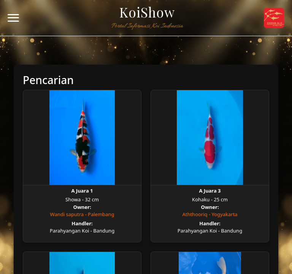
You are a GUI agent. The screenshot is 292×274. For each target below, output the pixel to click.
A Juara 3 (210, 190)
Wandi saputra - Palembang (82, 214)
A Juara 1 (82, 190)
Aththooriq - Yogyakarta (209, 214)
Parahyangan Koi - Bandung (82, 230)
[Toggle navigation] (13, 18)
